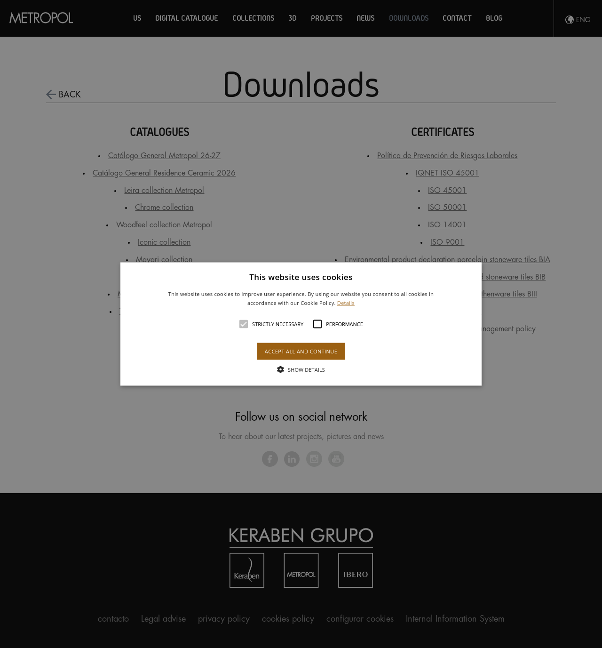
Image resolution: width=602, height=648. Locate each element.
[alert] (301, 324)
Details (346, 302)
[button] (301, 324)
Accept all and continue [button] (301, 351)
